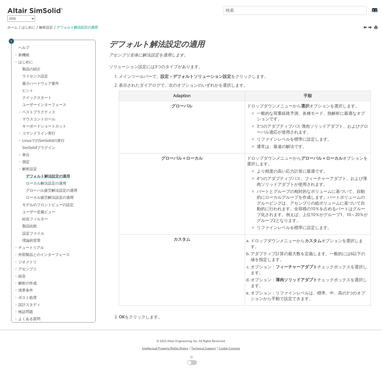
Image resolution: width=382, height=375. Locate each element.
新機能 (23, 48)
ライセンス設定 (35, 70)
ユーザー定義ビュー (38, 205)
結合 (22, 269)
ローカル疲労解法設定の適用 (50, 191)
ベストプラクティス (38, 105)
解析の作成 (27, 277)
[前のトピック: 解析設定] (366, 28)
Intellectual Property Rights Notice (165, 348)
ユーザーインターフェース (44, 98)
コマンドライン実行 (38, 127)
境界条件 (25, 284)
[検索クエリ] (295, 10)
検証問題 (25, 305)
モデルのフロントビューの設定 (48, 198)
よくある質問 (29, 312)
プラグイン (38, 141)
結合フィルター (35, 212)
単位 (26, 148)
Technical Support (203, 348)
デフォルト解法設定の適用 (77, 27)
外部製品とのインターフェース (44, 248)
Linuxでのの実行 (43, 134)
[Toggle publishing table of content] (11, 41)
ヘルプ (23, 41)
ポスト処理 (27, 291)
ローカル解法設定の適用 (46, 177)
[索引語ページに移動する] (369, 12)
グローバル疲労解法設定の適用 (51, 184)
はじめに (28, 27)
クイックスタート (37, 91)
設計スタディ (29, 298)
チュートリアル (31, 241)
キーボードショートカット (44, 120)
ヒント (27, 84)
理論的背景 (31, 234)
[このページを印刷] (376, 27)
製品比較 (29, 219)
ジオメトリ (27, 255)
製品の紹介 (31, 62)
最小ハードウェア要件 (40, 77)
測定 (26, 155)
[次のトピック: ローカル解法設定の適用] (370, 28)
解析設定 (46, 27)
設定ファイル (33, 227)
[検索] (358, 10)
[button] (16, 41)
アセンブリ (27, 262)
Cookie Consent (229, 348)
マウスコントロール (38, 112)
